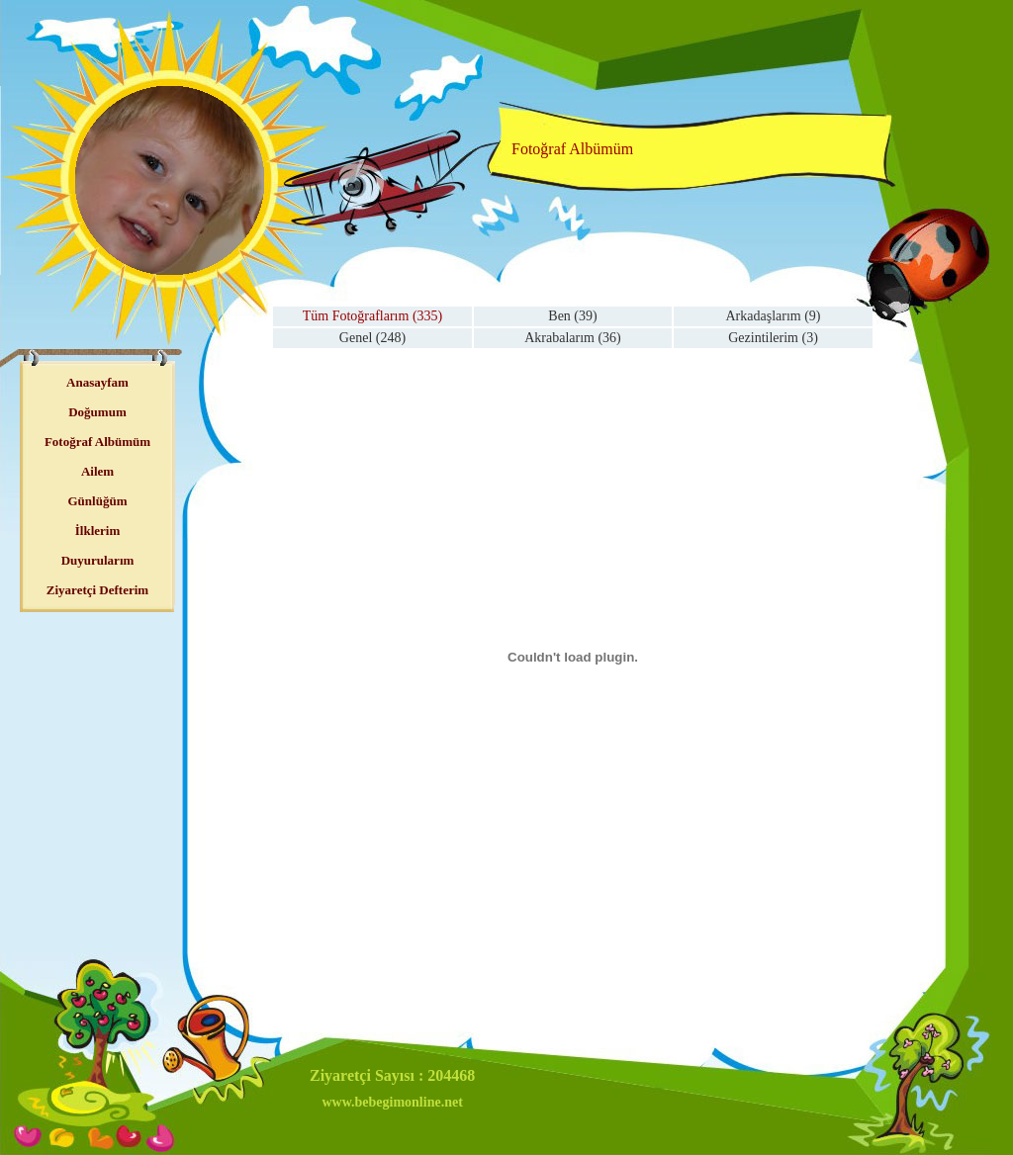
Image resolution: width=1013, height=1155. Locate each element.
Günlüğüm (98, 500)
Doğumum (97, 411)
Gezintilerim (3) (773, 337)
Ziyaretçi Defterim (97, 589)
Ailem (97, 471)
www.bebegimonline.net (392, 1102)
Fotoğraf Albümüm (97, 441)
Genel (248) (372, 337)
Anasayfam (97, 382)
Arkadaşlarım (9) (772, 316)
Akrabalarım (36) (572, 337)
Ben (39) (572, 316)
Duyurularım (98, 560)
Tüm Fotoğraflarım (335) (373, 316)
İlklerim (98, 530)
